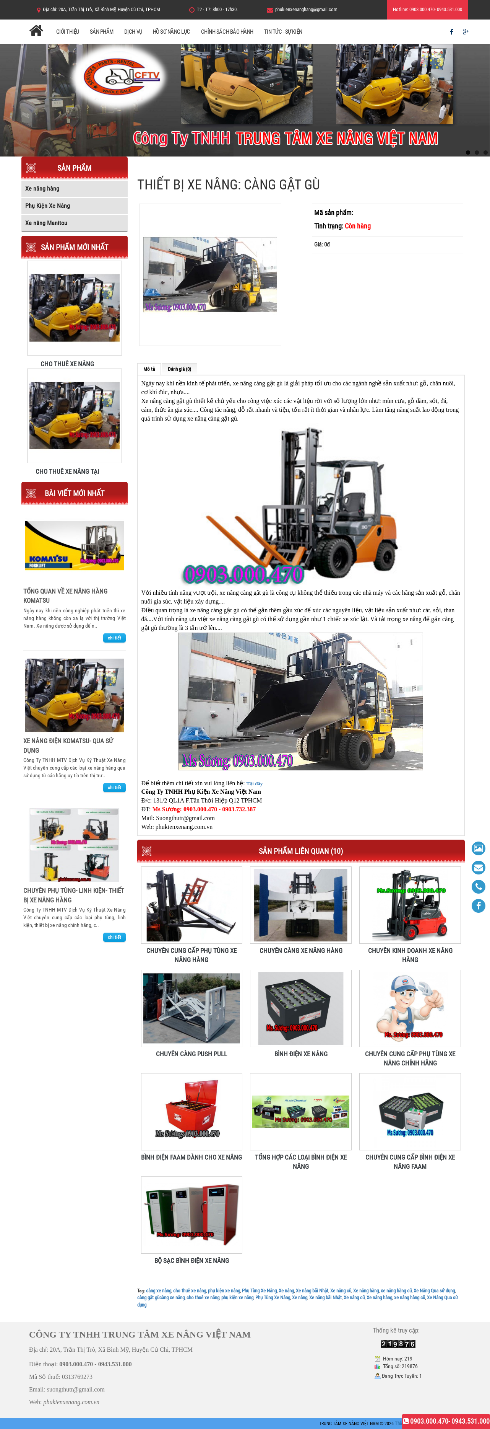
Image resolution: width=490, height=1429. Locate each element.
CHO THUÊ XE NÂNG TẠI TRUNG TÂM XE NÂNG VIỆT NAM (67, 471)
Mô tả (149, 369)
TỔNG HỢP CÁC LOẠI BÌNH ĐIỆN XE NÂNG (301, 1157)
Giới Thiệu (67, 31)
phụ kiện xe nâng (224, 1291)
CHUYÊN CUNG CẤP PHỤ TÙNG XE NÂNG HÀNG (191, 951)
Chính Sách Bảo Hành (227, 31)
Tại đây (255, 783)
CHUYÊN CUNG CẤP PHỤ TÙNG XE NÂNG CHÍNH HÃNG (410, 1054)
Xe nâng (286, 1291)
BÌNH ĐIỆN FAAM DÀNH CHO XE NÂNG (191, 1157)
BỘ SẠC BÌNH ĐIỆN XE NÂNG (191, 1260)
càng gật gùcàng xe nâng (161, 1297)
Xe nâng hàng (366, 1291)
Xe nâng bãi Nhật (312, 1291)
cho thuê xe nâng (189, 1291)
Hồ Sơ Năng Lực (171, 31)
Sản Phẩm (102, 31)
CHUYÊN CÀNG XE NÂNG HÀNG (301, 950)
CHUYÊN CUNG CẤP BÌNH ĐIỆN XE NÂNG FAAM (410, 1157)
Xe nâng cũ (340, 1291)
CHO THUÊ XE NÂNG (67, 363)
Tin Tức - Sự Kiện (283, 31)
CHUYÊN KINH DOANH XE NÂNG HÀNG (410, 951)
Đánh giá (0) (179, 369)
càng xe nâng (158, 1291)
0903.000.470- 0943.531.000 (446, 1421)
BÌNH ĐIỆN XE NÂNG (301, 1054)
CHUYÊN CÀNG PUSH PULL (191, 1054)
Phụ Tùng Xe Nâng (259, 1291)
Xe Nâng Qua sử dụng (434, 1291)
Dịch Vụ (133, 31)
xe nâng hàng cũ (396, 1291)
